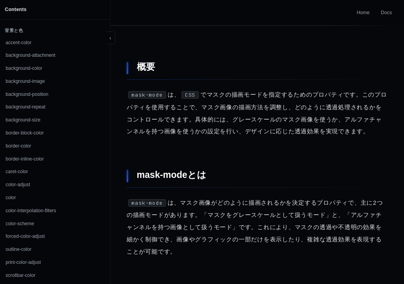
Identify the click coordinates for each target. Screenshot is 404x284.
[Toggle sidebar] (110, 38)
